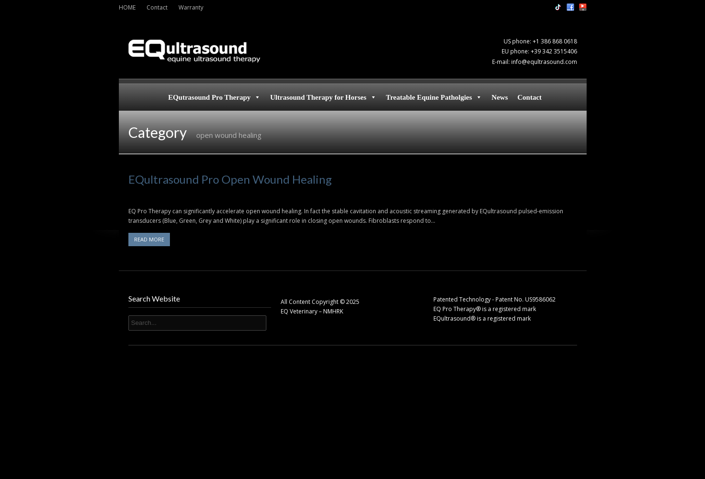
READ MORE (149, 239)
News (500, 97)
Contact (157, 7)
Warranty (191, 7)
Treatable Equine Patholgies (434, 97)
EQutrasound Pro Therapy (214, 97)
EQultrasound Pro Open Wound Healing (230, 179)
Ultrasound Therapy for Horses (323, 97)
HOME (127, 7)
